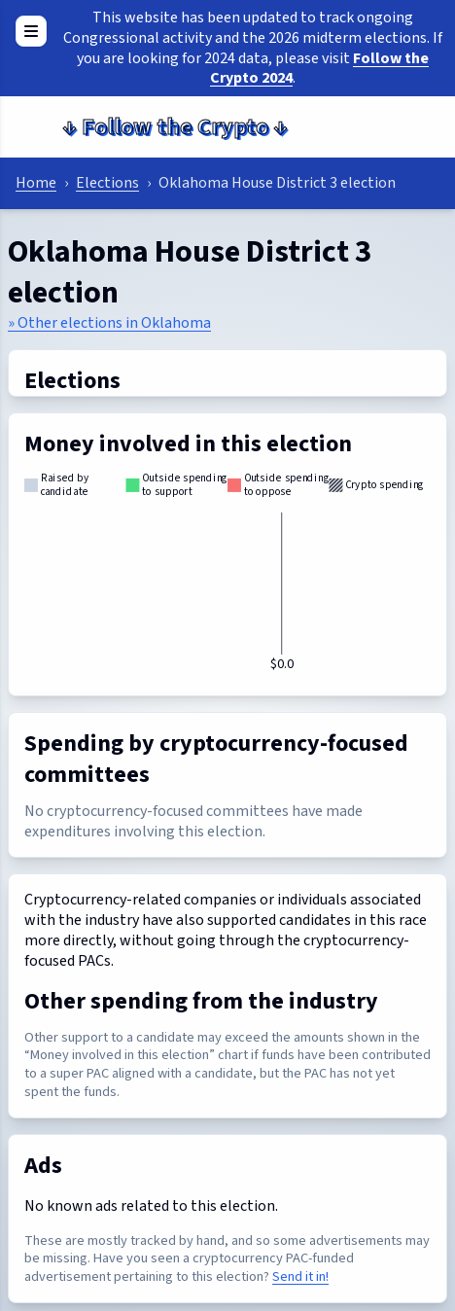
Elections (107, 183)
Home (36, 183)
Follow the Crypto (175, 127)
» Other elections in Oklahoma (109, 323)
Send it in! (300, 1276)
